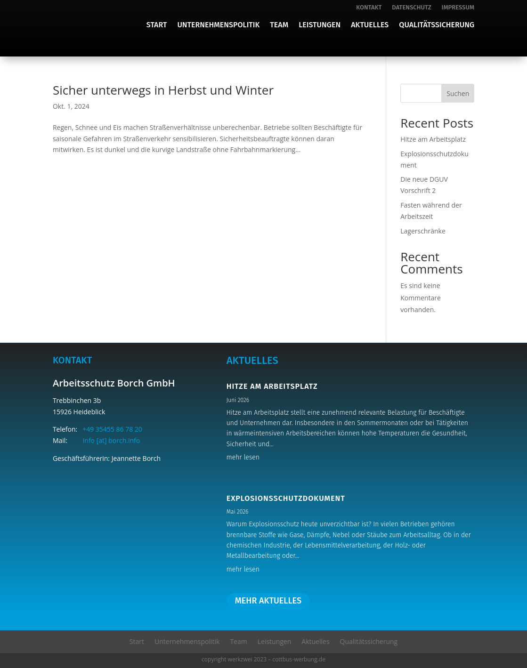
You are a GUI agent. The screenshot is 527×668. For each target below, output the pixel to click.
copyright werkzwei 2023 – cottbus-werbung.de (263, 659)
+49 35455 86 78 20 (110, 429)
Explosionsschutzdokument (286, 498)
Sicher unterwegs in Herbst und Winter (163, 89)
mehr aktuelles (268, 601)
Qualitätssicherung (436, 24)
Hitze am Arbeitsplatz (433, 139)
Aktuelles (370, 24)
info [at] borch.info (104, 440)
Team (279, 24)
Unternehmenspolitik (218, 24)
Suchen (457, 93)
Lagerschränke (423, 230)
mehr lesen (243, 457)
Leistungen (320, 24)
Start (156, 24)
